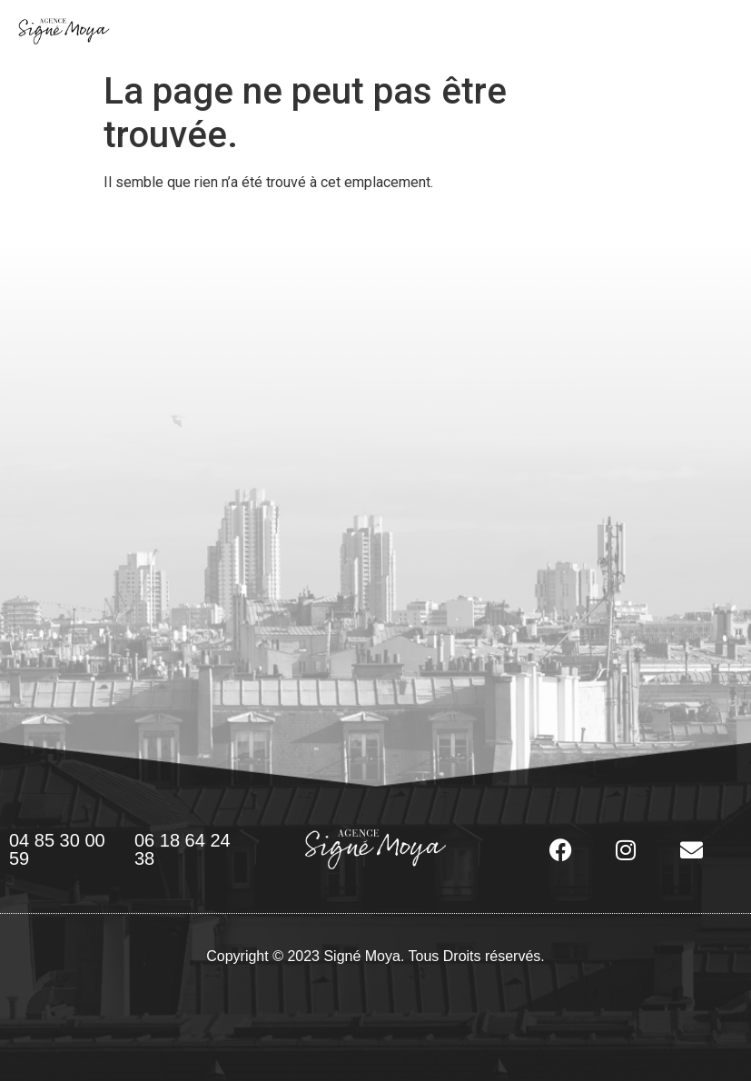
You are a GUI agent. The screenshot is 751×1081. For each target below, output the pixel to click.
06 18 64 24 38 (182, 849)
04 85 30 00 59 (57, 849)
